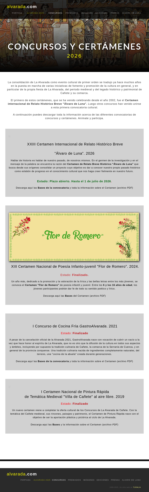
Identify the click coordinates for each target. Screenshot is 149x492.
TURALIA (137, 487)
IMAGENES (87, 13)
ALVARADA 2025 (35, 13)
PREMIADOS (71, 13)
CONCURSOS (55, 13)
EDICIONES (102, 13)
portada (17, 13)
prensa (115, 13)
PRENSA (115, 480)
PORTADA (25, 480)
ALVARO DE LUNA (131, 13)
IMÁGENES (89, 480)
